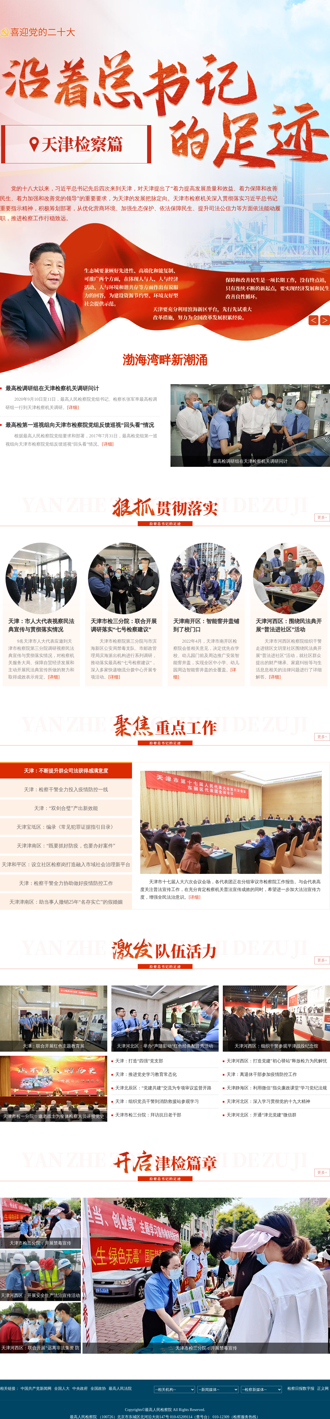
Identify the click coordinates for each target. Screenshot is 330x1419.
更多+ (322, 517)
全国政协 (98, 1388)
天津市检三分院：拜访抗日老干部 (148, 1115)
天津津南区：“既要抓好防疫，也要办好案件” (66, 846)
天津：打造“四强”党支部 (139, 1061)
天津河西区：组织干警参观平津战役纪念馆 (276, 1046)
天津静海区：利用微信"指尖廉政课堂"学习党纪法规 (277, 1088)
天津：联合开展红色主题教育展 (53, 1046)
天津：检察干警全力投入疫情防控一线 (66, 789)
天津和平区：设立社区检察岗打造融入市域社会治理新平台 (66, 864)
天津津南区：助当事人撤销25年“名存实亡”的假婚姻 (66, 902)
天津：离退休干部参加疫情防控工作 (262, 1074)
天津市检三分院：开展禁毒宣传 (40, 1243)
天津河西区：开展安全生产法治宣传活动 (40, 1295)
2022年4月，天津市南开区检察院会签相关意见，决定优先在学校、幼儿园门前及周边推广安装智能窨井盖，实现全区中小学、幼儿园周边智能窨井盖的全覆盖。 (206, 655)
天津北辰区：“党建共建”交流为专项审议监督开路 (163, 1088)
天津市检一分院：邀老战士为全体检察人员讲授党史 (53, 1116)
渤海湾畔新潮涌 (165, 360)
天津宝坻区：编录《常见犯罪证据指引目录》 (66, 827)
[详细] (73, 407)
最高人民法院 (120, 1388)
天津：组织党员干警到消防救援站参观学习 (157, 1101)
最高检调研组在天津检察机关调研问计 (52, 388)
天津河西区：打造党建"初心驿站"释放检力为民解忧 (277, 1061)
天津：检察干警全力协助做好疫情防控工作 (66, 883)
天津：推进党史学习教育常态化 (146, 1074)
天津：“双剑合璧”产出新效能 (66, 808)
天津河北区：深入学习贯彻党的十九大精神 (268, 1101)
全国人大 (62, 1388)
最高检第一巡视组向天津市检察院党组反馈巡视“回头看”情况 (80, 425)
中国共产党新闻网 (36, 1388)
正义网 (323, 1388)
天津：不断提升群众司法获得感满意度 (66, 771)
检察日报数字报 (300, 1388)
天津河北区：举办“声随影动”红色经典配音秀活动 (165, 1046)
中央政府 (80, 1388)
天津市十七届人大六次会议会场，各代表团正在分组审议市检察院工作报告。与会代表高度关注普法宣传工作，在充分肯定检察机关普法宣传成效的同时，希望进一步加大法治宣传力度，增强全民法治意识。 (230, 889)
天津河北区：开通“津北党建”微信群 (261, 1115)
